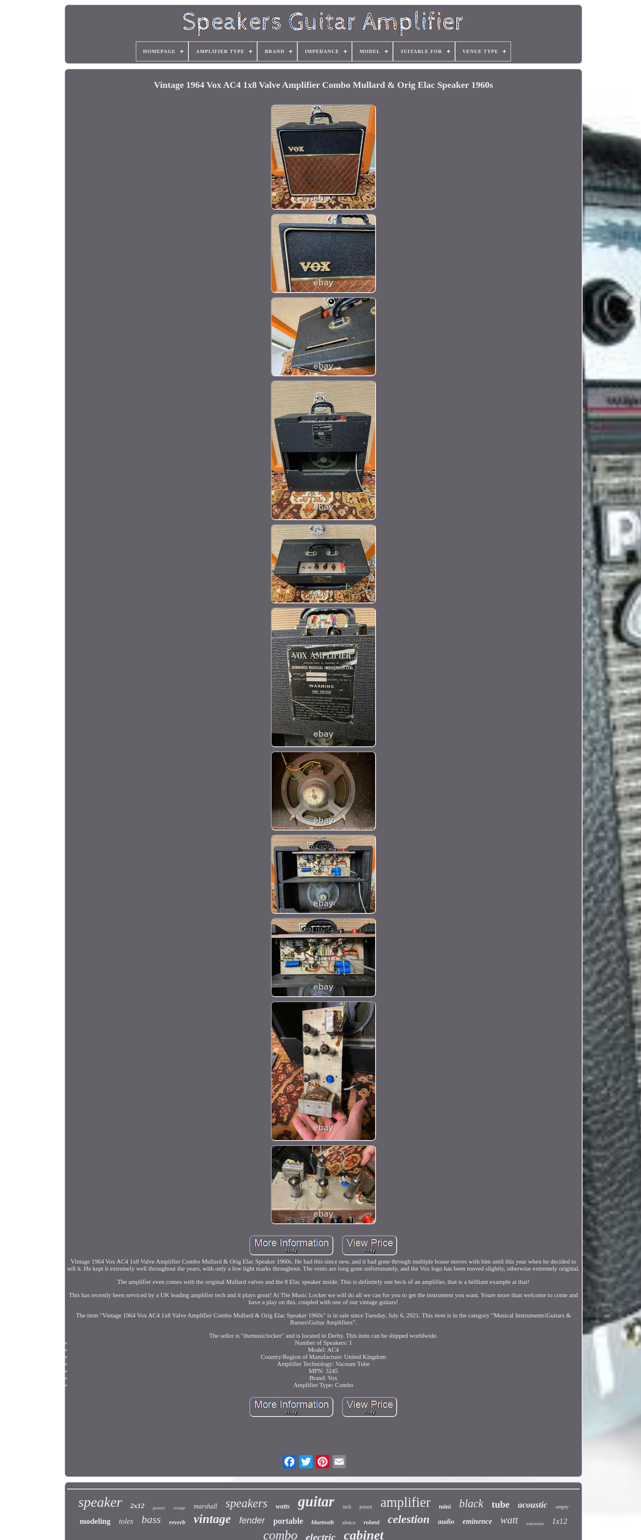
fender (252, 1520)
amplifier (406, 1502)
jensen (365, 1507)
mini (445, 1506)
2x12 (137, 1506)
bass (151, 1519)
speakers (246, 1503)
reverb (177, 1522)
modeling (95, 1521)
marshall (205, 1506)
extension (535, 1523)
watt (509, 1519)
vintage (212, 1518)
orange (179, 1508)
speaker (100, 1502)
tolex (126, 1521)
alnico (349, 1522)
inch (346, 1507)
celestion (408, 1519)
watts (283, 1506)
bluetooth (322, 1522)
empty (562, 1507)
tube (500, 1504)
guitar (316, 1502)
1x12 (559, 1521)
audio (446, 1521)
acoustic (532, 1505)
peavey (159, 1507)
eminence (477, 1521)
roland (371, 1522)
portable (288, 1520)
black (471, 1503)
